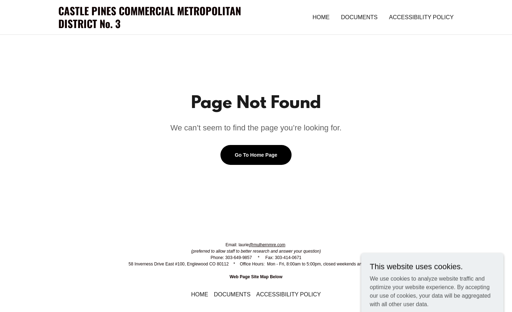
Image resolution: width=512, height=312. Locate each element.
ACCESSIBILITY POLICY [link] (421, 17)
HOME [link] (321, 17)
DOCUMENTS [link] (359, 17)
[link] (157, 26)
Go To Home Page (256, 155)
